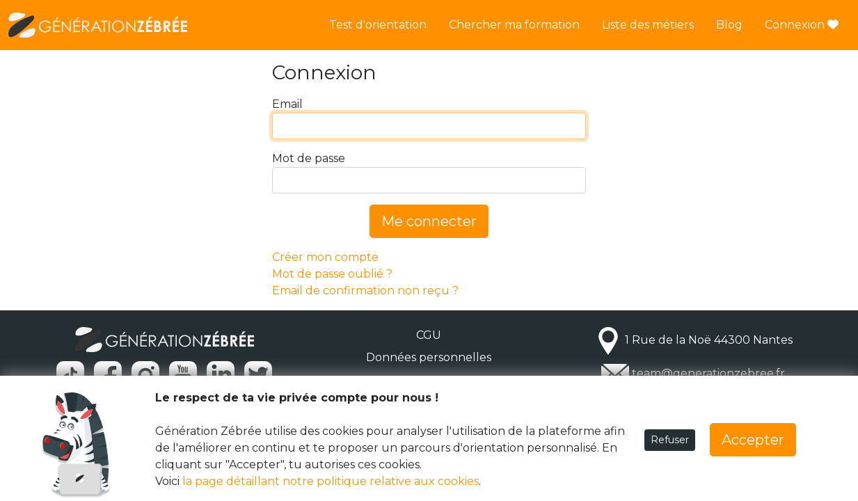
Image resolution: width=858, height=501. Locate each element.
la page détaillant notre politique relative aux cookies (330, 481)
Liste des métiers (648, 24)
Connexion (802, 24)
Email (287, 104)
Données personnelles (428, 357)
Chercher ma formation (514, 24)
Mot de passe (308, 158)
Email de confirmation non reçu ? (365, 290)
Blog (729, 24)
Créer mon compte (325, 257)
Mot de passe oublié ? (332, 273)
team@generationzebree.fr (708, 373)
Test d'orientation (378, 24)
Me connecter (429, 221)
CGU (428, 335)
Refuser (670, 440)
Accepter (753, 439)
